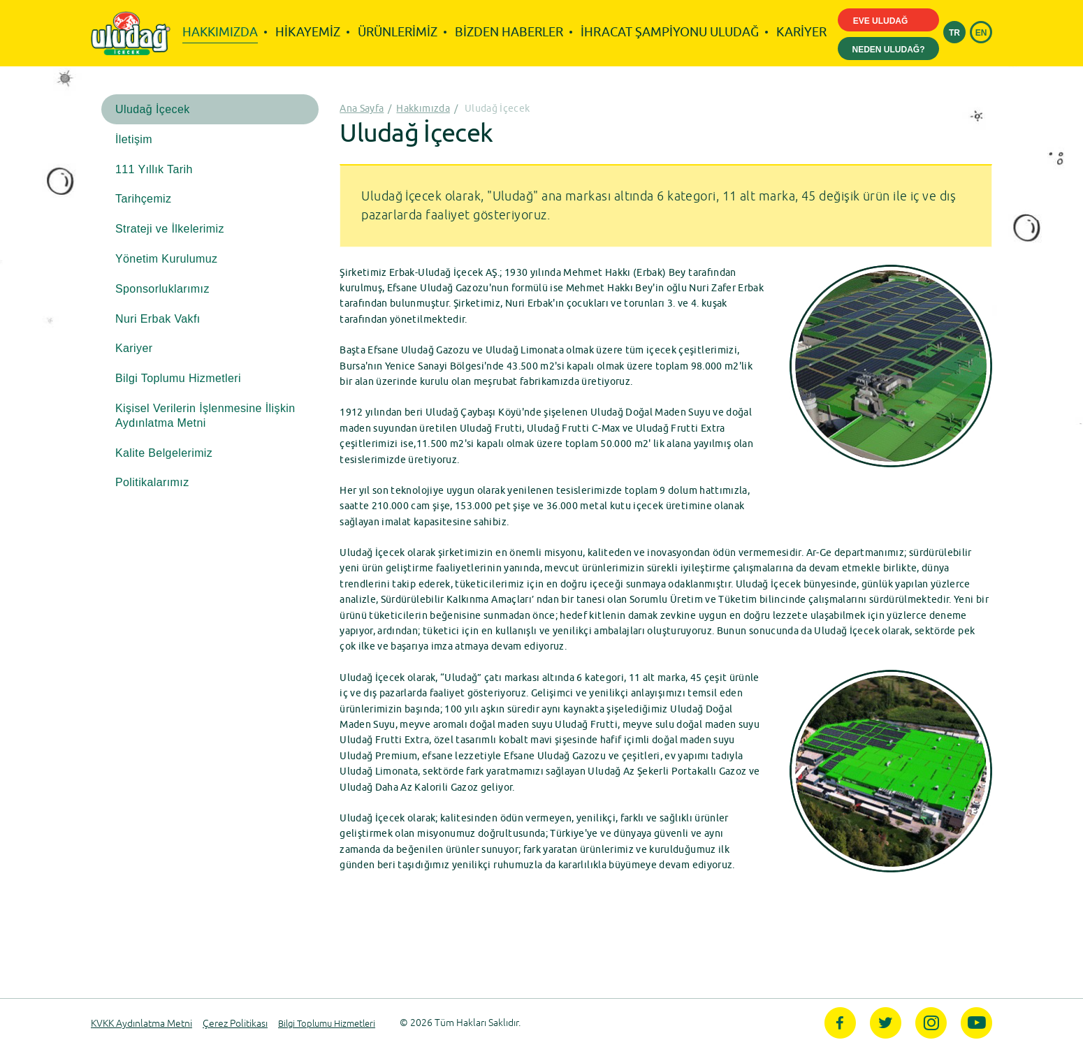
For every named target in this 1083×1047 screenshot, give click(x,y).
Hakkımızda (423, 108)
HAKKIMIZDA (220, 31)
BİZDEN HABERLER (509, 31)
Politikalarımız (152, 482)
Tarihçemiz (143, 199)
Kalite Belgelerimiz (163, 453)
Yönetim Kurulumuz (166, 259)
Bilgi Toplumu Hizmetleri (178, 378)
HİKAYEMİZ (307, 31)
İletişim (133, 139)
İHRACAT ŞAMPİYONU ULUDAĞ (670, 31)
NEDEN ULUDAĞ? (888, 49)
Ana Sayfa (362, 108)
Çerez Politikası (235, 1024)
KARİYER (801, 31)
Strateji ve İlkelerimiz (169, 229)
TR (954, 33)
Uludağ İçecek (152, 109)
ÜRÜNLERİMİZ (397, 31)
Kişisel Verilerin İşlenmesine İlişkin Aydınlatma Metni (205, 415)
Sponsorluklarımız (162, 289)
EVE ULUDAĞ (888, 21)
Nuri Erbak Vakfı (158, 319)
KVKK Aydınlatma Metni (141, 1024)
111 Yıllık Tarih (154, 169)
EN (981, 33)
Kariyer (133, 348)
